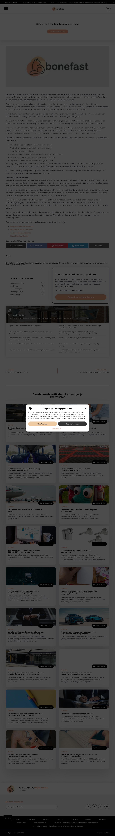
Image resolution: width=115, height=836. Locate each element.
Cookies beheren (72, 424)
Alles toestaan (42, 424)
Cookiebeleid (56, 428)
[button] (86, 409)
